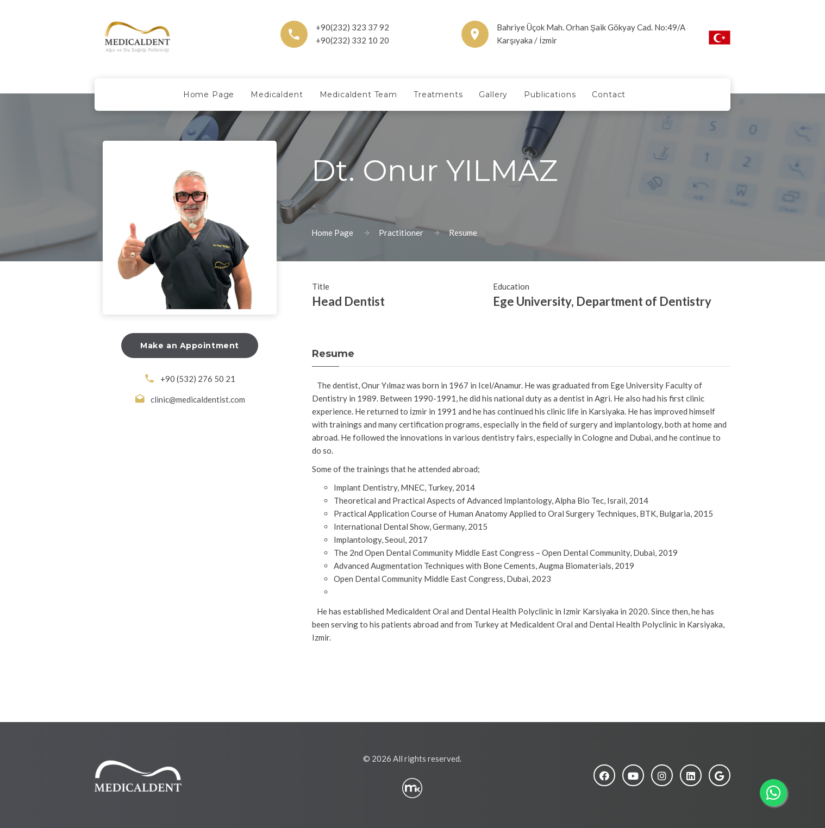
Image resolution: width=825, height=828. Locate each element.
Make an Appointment (189, 345)
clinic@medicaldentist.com (198, 399)
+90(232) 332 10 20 (352, 40)
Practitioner (401, 232)
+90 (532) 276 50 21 (197, 379)
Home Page (332, 232)
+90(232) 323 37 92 (352, 27)
